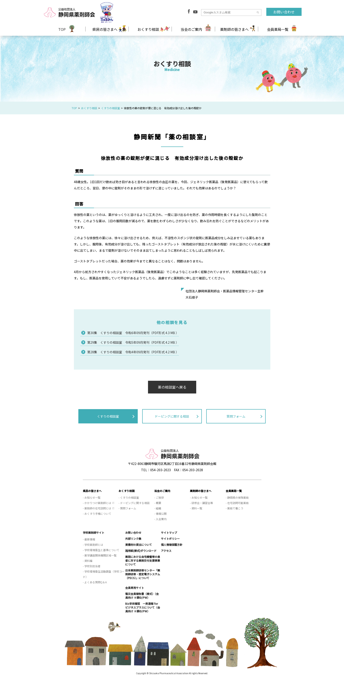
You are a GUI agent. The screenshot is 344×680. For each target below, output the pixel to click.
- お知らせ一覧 (91, 497)
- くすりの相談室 (129, 497)
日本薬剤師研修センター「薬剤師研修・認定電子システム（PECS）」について (142, 574)
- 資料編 (87, 561)
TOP (62, 29)
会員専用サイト (134, 588)
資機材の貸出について (138, 544)
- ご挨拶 (159, 497)
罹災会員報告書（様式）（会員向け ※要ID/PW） (142, 595)
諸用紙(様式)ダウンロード (140, 550)
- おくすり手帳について (97, 513)
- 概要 (157, 503)
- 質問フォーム (127, 508)
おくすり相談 (89, 108)
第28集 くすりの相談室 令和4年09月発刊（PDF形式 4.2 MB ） (133, 352)
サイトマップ (169, 532)
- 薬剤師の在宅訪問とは (97, 508)
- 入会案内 (160, 519)
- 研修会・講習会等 (201, 503)
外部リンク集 (133, 538)
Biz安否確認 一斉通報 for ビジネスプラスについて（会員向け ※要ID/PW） (142, 607)
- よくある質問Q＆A (95, 582)
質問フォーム (236, 416)
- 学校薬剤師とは (93, 544)
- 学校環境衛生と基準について (101, 550)
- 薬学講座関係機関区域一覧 (100, 555)
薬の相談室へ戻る (172, 387)
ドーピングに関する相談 (172, 416)
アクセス (166, 550)
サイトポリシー (170, 538)
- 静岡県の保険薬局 (237, 497)
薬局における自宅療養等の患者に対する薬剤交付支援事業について (142, 560)
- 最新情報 (89, 539)
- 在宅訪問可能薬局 (237, 503)
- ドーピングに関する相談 (134, 503)
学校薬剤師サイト (93, 532)
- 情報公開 (160, 513)
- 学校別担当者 (91, 566)
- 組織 (157, 508)
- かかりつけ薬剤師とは (97, 503)
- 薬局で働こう (234, 508)
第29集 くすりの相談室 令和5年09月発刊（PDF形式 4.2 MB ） (133, 342)
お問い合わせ (284, 12)
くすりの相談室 (110, 108)
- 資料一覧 (196, 508)
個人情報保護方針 (171, 544)
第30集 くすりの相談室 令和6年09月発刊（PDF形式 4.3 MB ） (133, 333)
